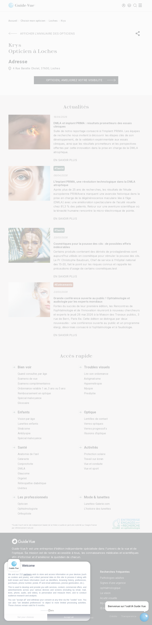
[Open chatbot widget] (144, 617)
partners (27, 574)
